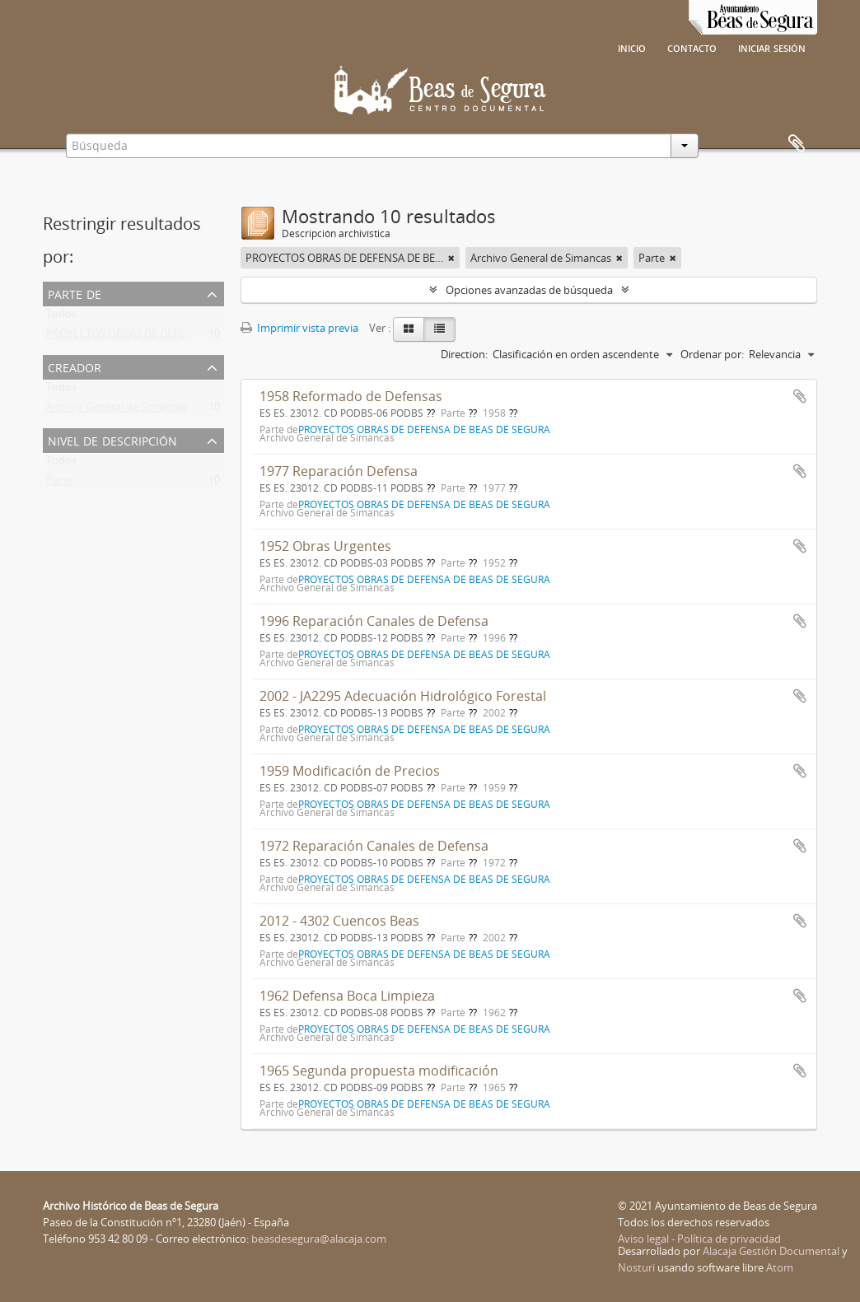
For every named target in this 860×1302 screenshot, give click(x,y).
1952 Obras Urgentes (325, 546)
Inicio (632, 47)
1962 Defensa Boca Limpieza (347, 996)
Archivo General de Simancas (116, 410)
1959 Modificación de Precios (349, 771)
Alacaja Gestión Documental (771, 1251)
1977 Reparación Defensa (338, 471)
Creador (74, 366)
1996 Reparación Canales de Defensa (373, 621)
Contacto (692, 47)
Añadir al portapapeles (800, 396)
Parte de (74, 293)
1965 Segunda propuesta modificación (378, 1071)
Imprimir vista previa (299, 327)
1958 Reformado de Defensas (350, 396)
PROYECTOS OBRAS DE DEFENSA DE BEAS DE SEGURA (176, 336)
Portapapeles (796, 144)
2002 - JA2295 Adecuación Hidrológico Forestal (402, 696)
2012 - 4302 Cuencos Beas (339, 921)
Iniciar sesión (772, 47)
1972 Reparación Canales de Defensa (373, 846)
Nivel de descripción (112, 439)
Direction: (464, 354)
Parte (59, 483)
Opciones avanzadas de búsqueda (529, 289)
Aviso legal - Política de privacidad (699, 1238)
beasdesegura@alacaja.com (318, 1238)
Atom (779, 1267)
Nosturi (636, 1267)
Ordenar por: (712, 354)
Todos (61, 317)
